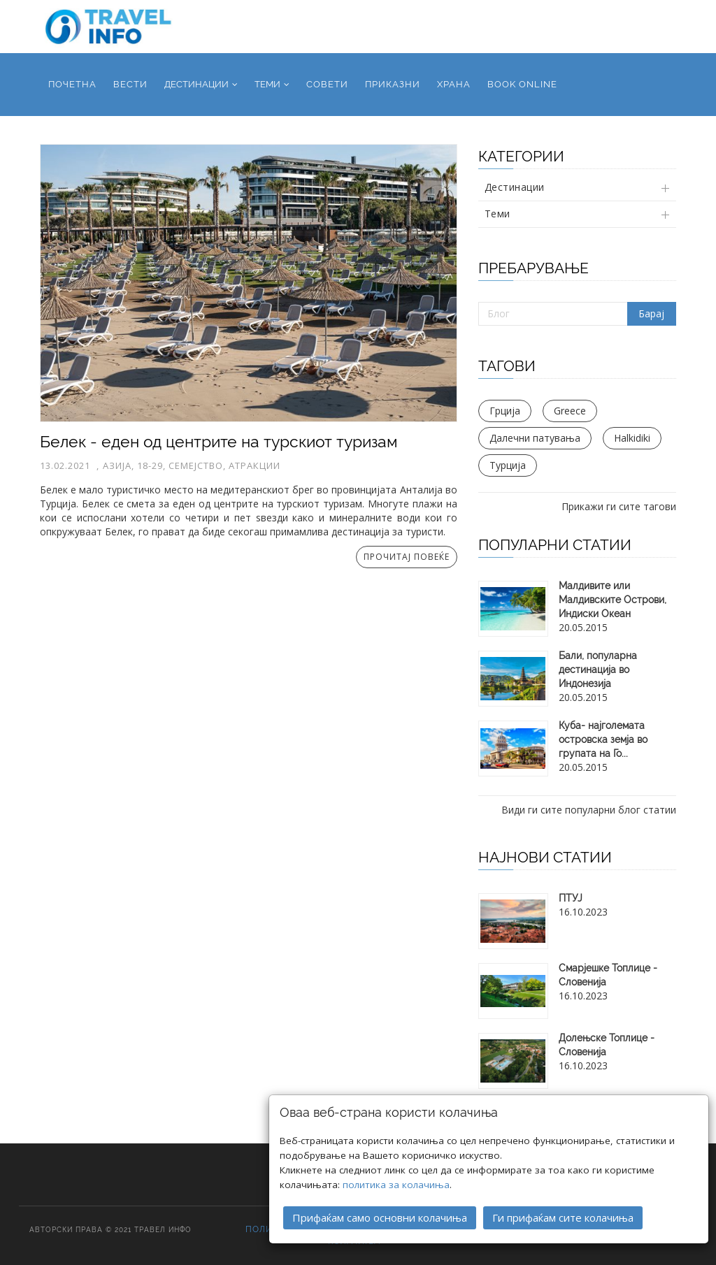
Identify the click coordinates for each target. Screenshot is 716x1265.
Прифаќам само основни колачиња (379, 1196)
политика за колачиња (396, 1163)
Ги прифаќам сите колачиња (562, 1196)
